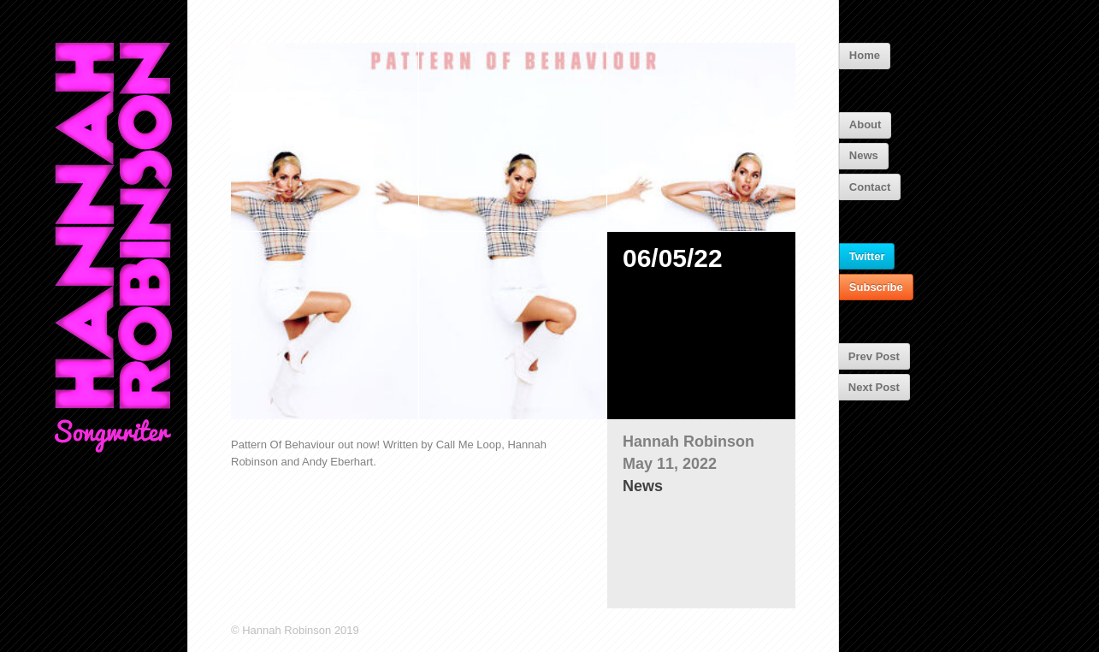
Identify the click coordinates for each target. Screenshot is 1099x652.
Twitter (867, 256)
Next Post (874, 387)
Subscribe (876, 287)
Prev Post (874, 356)
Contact (869, 187)
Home (864, 55)
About (865, 124)
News (863, 155)
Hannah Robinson (688, 441)
